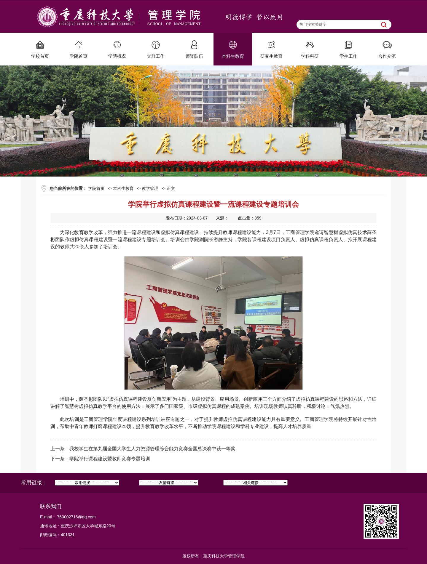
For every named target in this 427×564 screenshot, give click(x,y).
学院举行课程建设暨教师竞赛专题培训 (109, 458)
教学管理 (150, 188)
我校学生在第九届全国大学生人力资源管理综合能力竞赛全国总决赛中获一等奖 (152, 448)
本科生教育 (123, 188)
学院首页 (96, 188)
